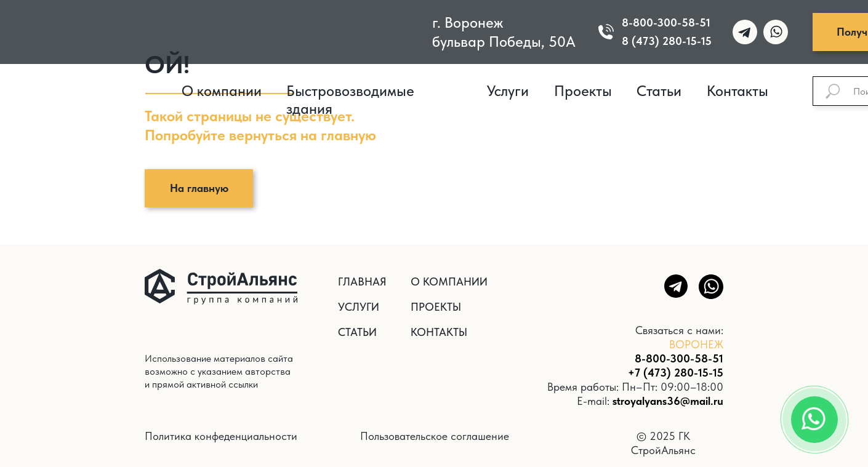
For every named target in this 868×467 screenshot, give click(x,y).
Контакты (737, 91)
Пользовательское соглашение (434, 435)
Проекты (583, 91)
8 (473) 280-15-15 (667, 40)
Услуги (508, 91)
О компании (222, 91)
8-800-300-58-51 (666, 22)
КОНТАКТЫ (439, 331)
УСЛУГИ (358, 306)
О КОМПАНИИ (449, 281)
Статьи (659, 91)
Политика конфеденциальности (221, 435)
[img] (258, 30)
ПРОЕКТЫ (436, 306)
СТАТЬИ (357, 331)
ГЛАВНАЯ (362, 281)
